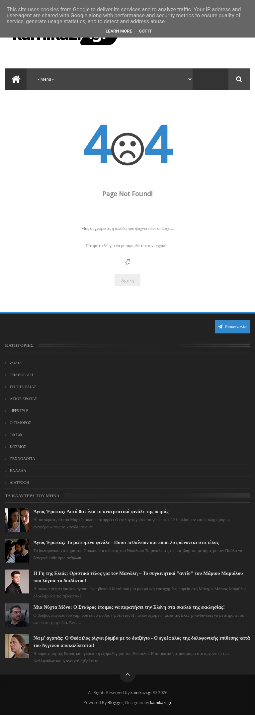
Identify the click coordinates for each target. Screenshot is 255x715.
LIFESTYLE (19, 410)
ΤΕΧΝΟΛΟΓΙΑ (22, 458)
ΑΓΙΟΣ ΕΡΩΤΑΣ (23, 399)
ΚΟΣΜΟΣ (18, 446)
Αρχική (127, 280)
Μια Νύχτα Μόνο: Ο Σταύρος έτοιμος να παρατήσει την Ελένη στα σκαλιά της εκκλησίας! (129, 607)
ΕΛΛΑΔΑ (18, 470)
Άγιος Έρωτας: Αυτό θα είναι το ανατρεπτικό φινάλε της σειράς (101, 511)
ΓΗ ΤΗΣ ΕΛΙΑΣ (23, 387)
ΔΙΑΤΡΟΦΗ (19, 482)
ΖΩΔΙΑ (16, 363)
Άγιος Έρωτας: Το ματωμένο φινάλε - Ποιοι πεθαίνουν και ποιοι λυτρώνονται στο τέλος (126, 542)
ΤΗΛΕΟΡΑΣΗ (21, 375)
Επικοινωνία (232, 326)
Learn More (119, 31)
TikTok (16, 434)
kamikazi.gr (141, 692)
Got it (145, 31)
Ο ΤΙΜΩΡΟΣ (20, 422)
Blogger (115, 702)
